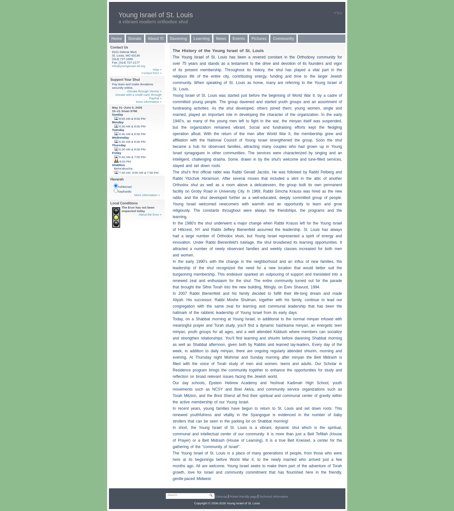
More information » (149, 101)
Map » (157, 69)
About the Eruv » (150, 214)
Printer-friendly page (243, 496)
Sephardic (123, 190)
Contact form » (152, 73)
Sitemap (221, 496)
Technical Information (273, 496)
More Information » (147, 195)
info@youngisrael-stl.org (128, 66)
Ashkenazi (123, 186)
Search (172, 495)
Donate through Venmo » (144, 91)
